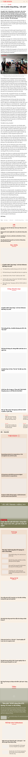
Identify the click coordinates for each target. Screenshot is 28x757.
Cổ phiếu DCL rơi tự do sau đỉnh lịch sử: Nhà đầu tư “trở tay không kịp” (13, 236)
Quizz (24, 504)
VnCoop (14, 532)
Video (7, 504)
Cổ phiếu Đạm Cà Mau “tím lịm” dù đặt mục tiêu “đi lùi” (14, 275)
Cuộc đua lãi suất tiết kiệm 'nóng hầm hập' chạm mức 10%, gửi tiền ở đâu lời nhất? (14, 524)
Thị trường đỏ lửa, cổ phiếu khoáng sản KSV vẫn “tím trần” (15, 269)
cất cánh (11, 220)
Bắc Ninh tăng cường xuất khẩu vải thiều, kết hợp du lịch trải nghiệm (17, 560)
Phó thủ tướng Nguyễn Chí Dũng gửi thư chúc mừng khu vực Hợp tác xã (17, 746)
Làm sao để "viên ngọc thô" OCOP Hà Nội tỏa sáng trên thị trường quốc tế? (17, 566)
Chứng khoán (4, 4)
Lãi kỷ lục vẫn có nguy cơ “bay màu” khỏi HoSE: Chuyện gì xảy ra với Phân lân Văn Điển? (14, 279)
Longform (19, 504)
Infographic (12, 504)
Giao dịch (6, 432)
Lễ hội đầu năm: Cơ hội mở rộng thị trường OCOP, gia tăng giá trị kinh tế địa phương (17, 572)
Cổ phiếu (9, 4)
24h (1, 432)
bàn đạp (6, 220)
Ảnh (3, 504)
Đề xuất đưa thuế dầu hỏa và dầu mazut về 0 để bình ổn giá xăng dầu (10, 426)
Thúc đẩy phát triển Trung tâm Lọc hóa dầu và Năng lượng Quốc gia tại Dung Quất (13, 240)
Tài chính (6, 415)
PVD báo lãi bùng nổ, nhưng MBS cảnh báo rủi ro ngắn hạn (15, 272)
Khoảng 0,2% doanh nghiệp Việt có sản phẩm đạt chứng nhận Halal (14, 232)
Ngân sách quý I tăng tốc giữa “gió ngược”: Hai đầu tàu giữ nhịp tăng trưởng (10, 418)
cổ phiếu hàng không (19, 220)
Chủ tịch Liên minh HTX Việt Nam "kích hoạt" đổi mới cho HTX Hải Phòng (14, 228)
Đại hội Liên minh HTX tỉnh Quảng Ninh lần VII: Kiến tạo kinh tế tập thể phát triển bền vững (17, 752)
